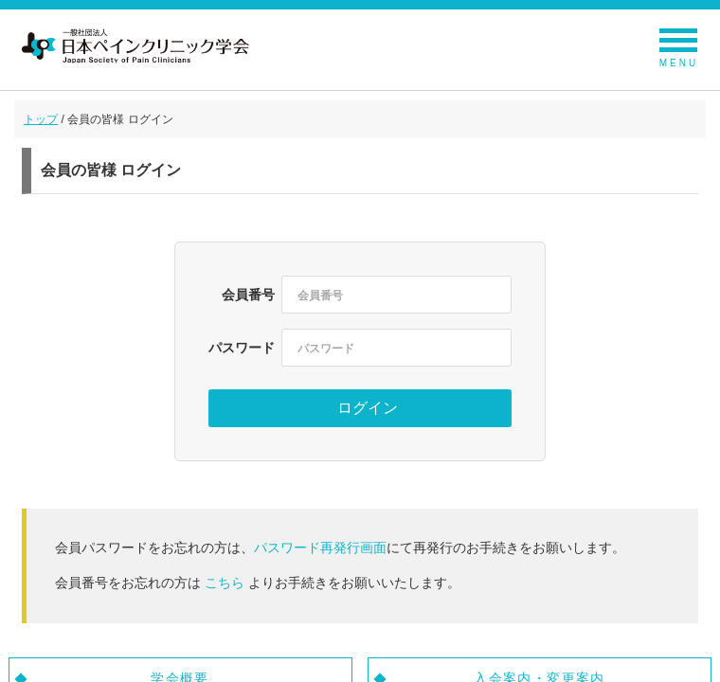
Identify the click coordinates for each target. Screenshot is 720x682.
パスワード (241, 347)
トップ (41, 119)
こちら (224, 582)
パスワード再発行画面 (320, 547)
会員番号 (248, 294)
